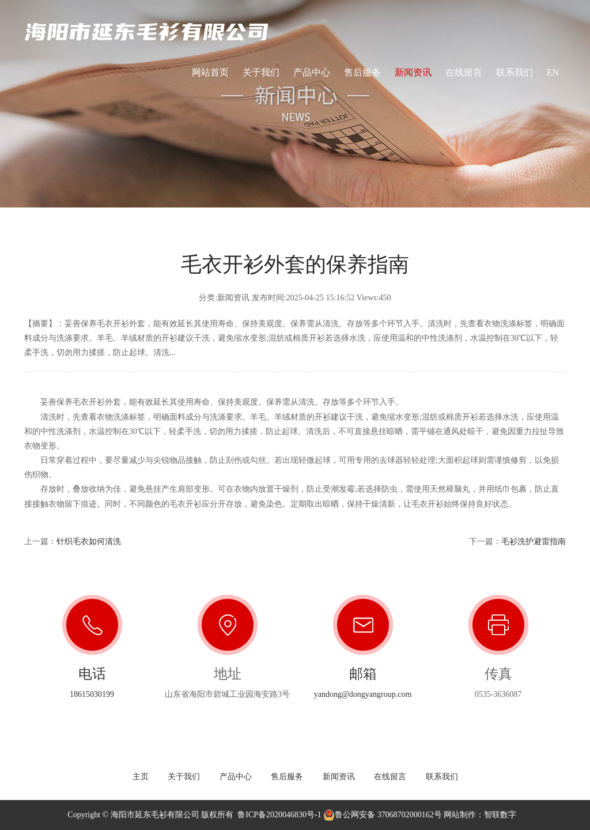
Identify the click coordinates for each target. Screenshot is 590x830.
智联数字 (500, 814)
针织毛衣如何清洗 (88, 541)
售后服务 (362, 72)
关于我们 (261, 72)
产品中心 (311, 72)
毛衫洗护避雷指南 (533, 541)
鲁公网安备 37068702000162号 (382, 814)
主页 (141, 776)
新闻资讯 (413, 72)
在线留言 (463, 72)
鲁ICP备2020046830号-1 (279, 814)
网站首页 (210, 72)
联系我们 (514, 72)
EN (553, 77)
